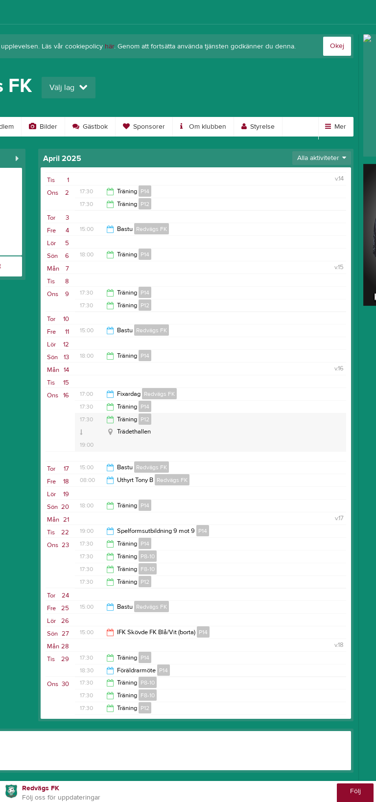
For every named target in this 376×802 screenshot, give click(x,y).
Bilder (43, 126)
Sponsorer (144, 126)
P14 (145, 191)
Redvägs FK (151, 229)
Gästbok (90, 126)
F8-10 (148, 569)
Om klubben (203, 126)
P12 (145, 204)
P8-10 (148, 556)
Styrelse (258, 126)
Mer (335, 126)
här (109, 46)
